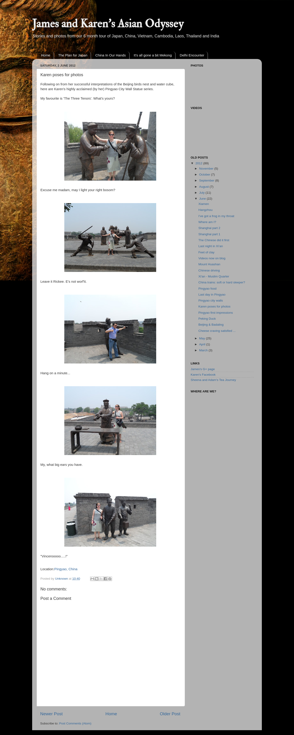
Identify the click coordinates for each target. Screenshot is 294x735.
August (204, 186)
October (205, 174)
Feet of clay (206, 252)
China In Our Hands (110, 55)
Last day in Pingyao (212, 294)
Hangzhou (205, 210)
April (202, 344)
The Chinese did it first (213, 240)
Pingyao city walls (210, 300)
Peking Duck (207, 318)
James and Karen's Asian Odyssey (108, 24)
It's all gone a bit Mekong (153, 55)
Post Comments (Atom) (75, 723)
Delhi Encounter (192, 55)
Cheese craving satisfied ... (217, 331)
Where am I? (207, 222)
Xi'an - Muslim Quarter (213, 276)
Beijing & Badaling (211, 324)
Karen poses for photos (214, 306)
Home (45, 55)
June (203, 198)
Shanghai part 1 (209, 234)
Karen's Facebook (203, 374)
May (202, 338)
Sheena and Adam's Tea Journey (213, 380)
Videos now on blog (212, 258)
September (207, 180)
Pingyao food (207, 288)
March (204, 350)
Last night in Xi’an (210, 246)
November (206, 168)
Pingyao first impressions (215, 312)
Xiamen (203, 204)
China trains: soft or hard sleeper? (221, 282)
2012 (199, 163)
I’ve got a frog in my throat (216, 216)
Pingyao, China (65, 569)
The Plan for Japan (73, 55)
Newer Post (51, 713)
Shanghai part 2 (209, 228)
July (202, 192)
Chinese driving (209, 270)
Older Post (170, 713)
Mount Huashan (209, 264)
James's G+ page (203, 369)
